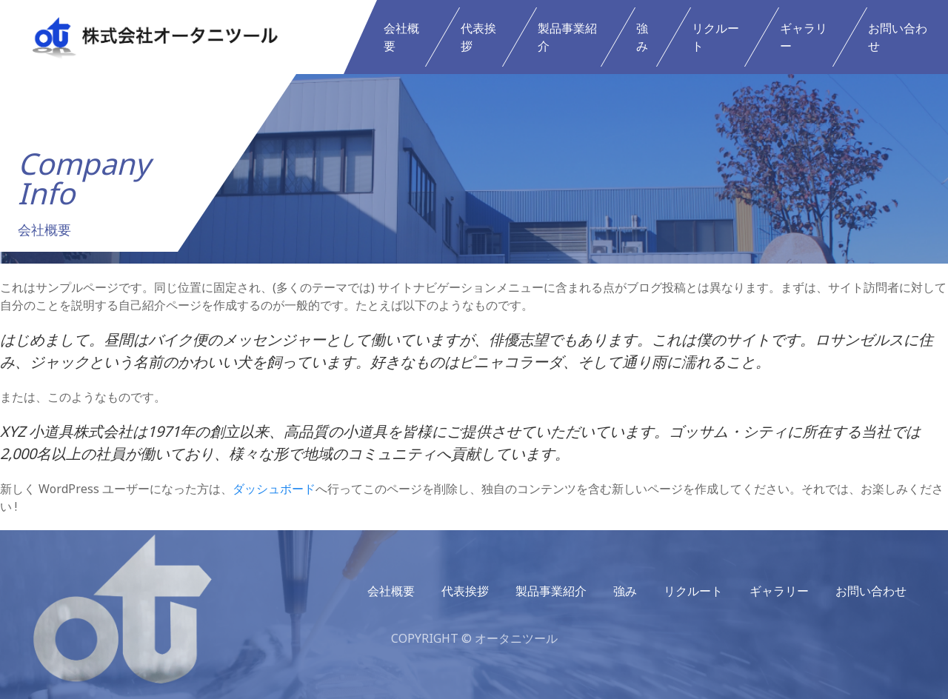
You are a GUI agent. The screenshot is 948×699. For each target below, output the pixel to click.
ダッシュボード (274, 489)
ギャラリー (803, 37)
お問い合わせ (897, 37)
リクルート (715, 37)
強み (642, 37)
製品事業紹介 (567, 37)
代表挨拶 (478, 37)
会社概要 (401, 37)
